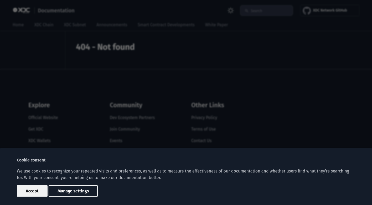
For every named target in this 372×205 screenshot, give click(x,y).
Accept (32, 190)
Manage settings (73, 190)
